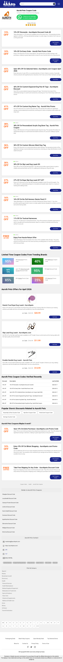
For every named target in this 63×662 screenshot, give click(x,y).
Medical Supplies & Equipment (10, 588)
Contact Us (25, 643)
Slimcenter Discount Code (9, 523)
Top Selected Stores (52, 638)
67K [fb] (6, 549)
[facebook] (27, 647)
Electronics (5, 578)
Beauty (4, 573)
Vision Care (5, 595)
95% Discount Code (51, 269)
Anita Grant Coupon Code (45, 412)
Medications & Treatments (9, 590)
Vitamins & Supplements (8, 598)
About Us (16, 643)
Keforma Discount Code (8, 532)
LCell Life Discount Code (8, 506)
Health (3, 581)
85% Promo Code (22, 278)
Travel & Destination (7, 610)
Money (3, 605)
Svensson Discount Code (8, 515)
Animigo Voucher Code (9, 417)
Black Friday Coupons (24, 638)
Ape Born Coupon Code (30, 412)
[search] (36, 4)
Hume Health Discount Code (9, 511)
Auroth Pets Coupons (38, 484)
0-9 (38, 626)
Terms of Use (45, 643)
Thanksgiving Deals (10, 638)
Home (3, 603)
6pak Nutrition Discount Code (9, 519)
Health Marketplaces (7, 586)
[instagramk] (35, 647)
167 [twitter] (6, 554)
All (3, 622)
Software (4, 608)
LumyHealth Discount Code (9, 498)
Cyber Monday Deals (38, 638)
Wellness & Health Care (8, 600)
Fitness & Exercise (7, 583)
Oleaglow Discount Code (8, 494)
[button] (54, 4)
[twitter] (31, 647)
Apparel (4, 571)
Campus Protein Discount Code (10, 502)
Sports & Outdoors (7, 593)
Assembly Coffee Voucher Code (11, 412)
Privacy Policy (35, 643)
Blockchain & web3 (7, 576)
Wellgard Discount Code (8, 527)
